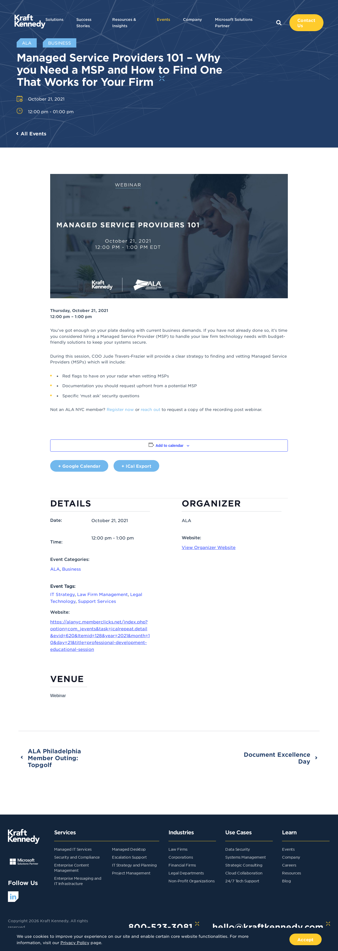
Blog (286, 880)
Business (71, 568)
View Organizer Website (209, 547)
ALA (55, 568)
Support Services (97, 601)
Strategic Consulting (243, 865)
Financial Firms (182, 865)
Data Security (237, 849)
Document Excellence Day (277, 758)
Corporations (180, 857)
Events (163, 19)
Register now (120, 409)
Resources (291, 872)
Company (192, 19)
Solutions (54, 19)
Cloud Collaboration (243, 872)
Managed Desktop (129, 849)
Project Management (131, 872)
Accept (305, 939)
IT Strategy (62, 594)
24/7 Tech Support (242, 880)
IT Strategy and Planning (134, 865)
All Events (33, 133)
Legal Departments (186, 872)
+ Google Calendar (79, 466)
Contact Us (306, 22)
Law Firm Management (102, 594)
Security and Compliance (77, 857)
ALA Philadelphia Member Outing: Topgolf (54, 757)
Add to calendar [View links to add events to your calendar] (170, 445)
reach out (150, 409)
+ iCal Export (136, 466)
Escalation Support (129, 857)
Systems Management (245, 857)
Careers (289, 865)
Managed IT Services (73, 849)
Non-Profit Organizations (191, 880)
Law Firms (177, 849)
